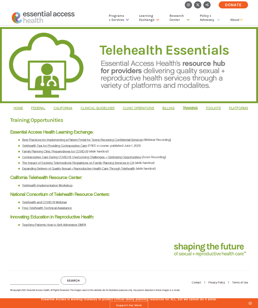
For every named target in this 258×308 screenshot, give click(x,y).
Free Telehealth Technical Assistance (47, 208)
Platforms (238, 108)
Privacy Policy (216, 282)
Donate (233, 5)
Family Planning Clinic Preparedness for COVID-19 (55, 151)
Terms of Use (240, 282)
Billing (168, 108)
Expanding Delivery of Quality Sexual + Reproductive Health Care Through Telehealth (78, 168)
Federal (38, 108)
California (62, 108)
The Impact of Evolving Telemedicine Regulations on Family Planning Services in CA (78, 163)
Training (190, 108)
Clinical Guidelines (97, 108)
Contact (196, 282)
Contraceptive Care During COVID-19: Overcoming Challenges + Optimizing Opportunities (81, 157)
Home (18, 108)
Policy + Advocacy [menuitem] (207, 18)
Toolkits (213, 108)
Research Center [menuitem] (176, 18)
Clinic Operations (138, 108)
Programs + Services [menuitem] (116, 18)
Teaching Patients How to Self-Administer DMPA (54, 225)
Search (73, 280)
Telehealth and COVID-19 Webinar (44, 202)
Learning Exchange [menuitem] (147, 18)
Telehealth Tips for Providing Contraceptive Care (54, 146)
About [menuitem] (234, 20)
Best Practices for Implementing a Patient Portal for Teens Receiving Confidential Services (82, 140)
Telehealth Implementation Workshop (47, 185)
